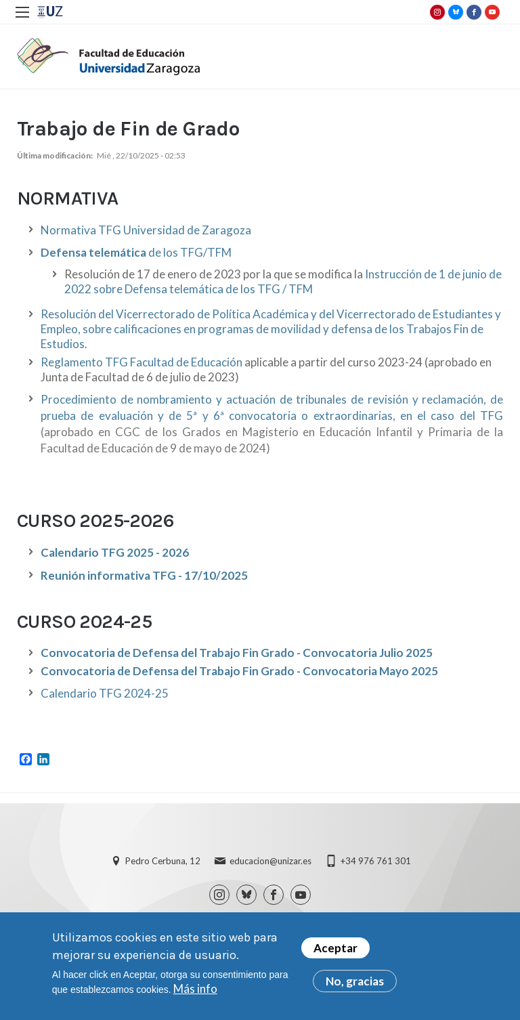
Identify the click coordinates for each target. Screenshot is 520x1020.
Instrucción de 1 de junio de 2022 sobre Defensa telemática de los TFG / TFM (283, 281)
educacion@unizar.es (270, 860)
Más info (195, 990)
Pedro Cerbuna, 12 (162, 860)
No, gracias (355, 982)
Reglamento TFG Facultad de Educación (141, 362)
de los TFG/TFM (136, 252)
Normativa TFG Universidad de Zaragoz (143, 230)
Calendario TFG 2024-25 (105, 693)
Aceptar (335, 949)
